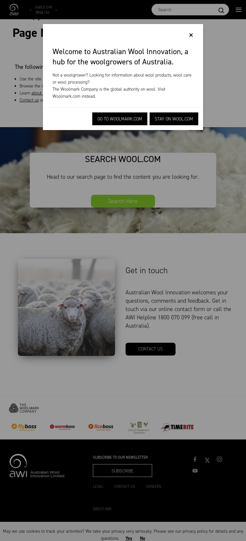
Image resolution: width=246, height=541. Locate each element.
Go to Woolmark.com (119, 119)
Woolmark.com (66, 96)
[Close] (191, 35)
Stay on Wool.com (174, 119)
